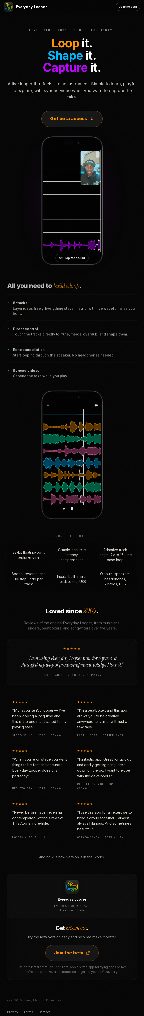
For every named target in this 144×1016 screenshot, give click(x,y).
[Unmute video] (72, 258)
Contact (44, 1012)
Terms (28, 1012)
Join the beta (128, 6)
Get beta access (72, 118)
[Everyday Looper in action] (72, 200)
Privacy (12, 1012)
